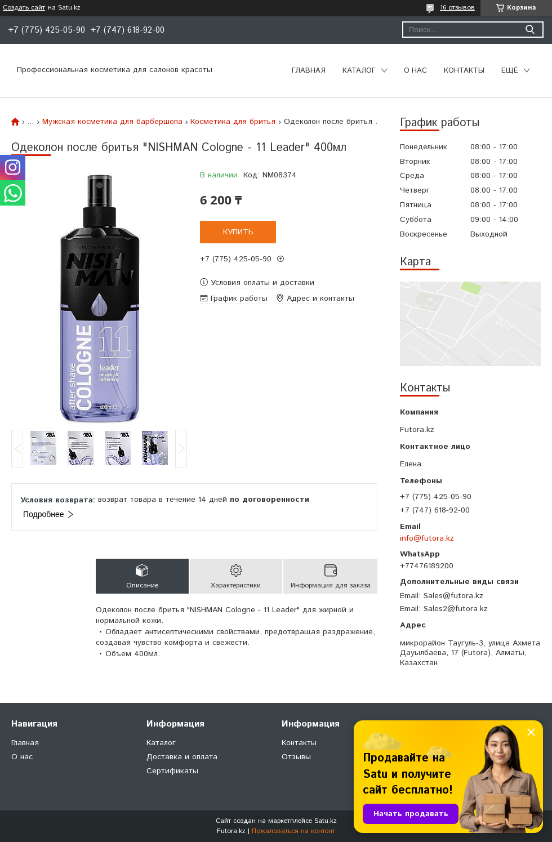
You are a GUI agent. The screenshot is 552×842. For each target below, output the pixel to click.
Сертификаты (172, 771)
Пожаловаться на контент (293, 831)
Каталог (359, 70)
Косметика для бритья (232, 122)
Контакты (464, 70)
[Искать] (529, 30)
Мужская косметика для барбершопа (112, 122)
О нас (415, 70)
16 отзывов (457, 7)
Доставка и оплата (181, 757)
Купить (238, 232)
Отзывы (296, 757)
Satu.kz (325, 821)
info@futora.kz (427, 538)
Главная (309, 70)
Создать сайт (24, 8)
